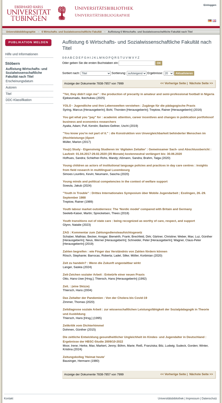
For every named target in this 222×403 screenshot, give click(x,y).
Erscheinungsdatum (19, 81)
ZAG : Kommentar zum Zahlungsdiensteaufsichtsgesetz (102, 232)
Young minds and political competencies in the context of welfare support (115, 181)
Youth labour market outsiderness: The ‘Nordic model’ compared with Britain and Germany (127, 209)
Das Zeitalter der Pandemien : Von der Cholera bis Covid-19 (105, 298)
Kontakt (8, 398)
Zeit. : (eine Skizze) (76, 286)
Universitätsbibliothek (171, 398)
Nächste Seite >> (201, 83)
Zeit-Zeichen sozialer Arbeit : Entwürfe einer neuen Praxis (104, 274)
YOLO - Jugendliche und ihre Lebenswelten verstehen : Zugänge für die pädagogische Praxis (129, 105)
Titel (8, 94)
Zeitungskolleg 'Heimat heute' (84, 357)
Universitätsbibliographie (20, 31)
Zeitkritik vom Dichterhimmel (83, 325)
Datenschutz (209, 398)
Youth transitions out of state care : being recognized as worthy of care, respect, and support (129, 221)
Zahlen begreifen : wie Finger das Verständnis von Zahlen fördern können (115, 251)
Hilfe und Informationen (21, 54)
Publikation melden (28, 42)
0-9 (64, 57)
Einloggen (210, 4)
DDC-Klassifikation (18, 100)
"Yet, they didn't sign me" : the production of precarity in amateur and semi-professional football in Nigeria (138, 94)
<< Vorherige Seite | (174, 83)
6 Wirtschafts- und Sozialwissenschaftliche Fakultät (72, 31)
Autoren (11, 87)
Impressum (193, 398)
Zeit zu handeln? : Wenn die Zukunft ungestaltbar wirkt (102, 263)
